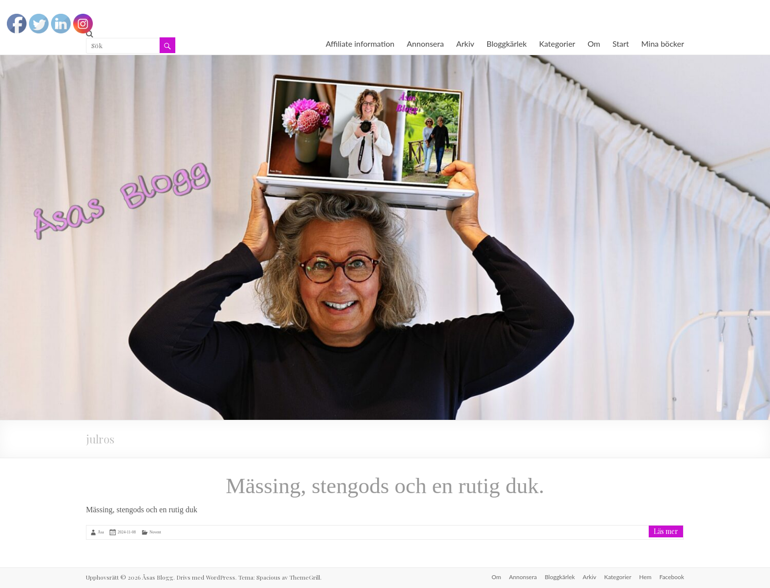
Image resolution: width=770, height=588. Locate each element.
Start (620, 43)
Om (593, 43)
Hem (645, 577)
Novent (155, 532)
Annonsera (425, 43)
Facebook (672, 577)
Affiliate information (360, 43)
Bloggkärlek (507, 43)
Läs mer (666, 531)
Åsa (101, 532)
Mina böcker (662, 43)
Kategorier (557, 43)
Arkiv (465, 43)
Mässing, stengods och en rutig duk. (385, 485)
